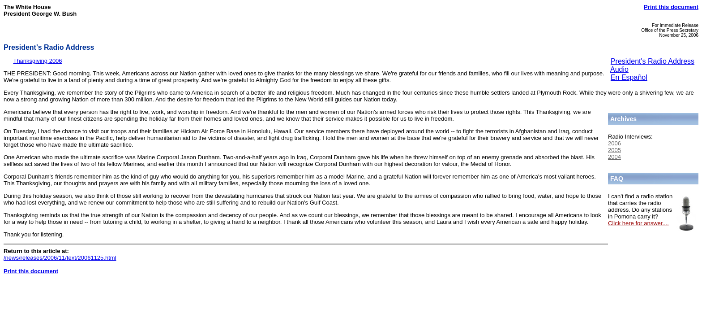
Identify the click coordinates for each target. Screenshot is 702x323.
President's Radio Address (652, 61)
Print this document (671, 7)
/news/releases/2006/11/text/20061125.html (60, 257)
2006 (614, 143)
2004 (614, 156)
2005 (614, 150)
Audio (619, 69)
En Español (629, 77)
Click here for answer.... (638, 223)
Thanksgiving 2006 (37, 60)
